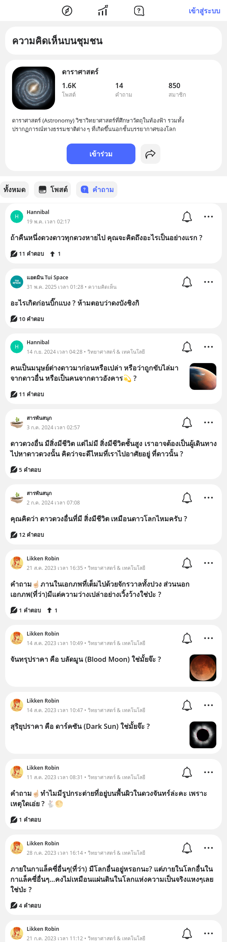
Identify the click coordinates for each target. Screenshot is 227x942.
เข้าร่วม (101, 154)
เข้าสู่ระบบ (204, 10)
